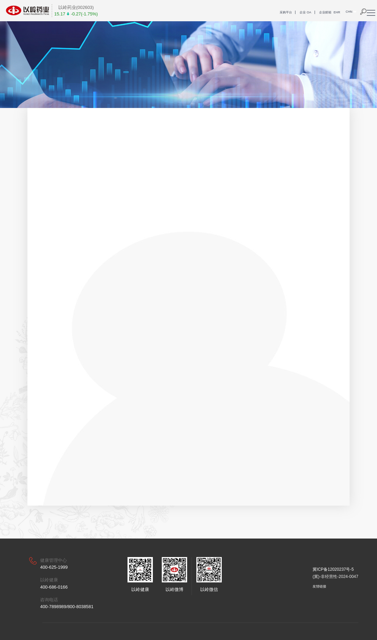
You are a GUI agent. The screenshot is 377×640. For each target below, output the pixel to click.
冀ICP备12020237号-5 (333, 569)
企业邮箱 (325, 12)
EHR (336, 12)
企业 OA (305, 12)
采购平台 (286, 12)
